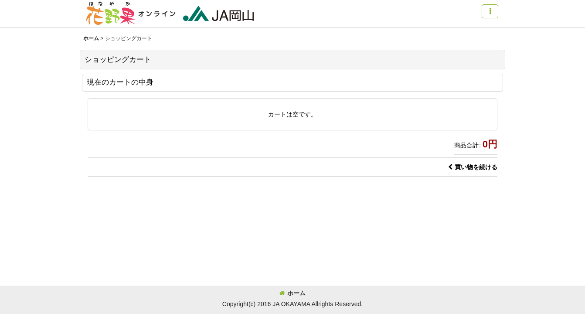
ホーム (292, 293)
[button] (490, 11)
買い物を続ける (472, 167)
